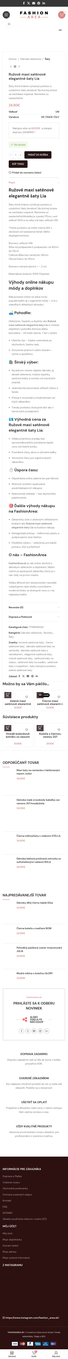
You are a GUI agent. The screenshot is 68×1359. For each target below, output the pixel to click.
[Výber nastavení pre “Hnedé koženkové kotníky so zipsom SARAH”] (7, 727)
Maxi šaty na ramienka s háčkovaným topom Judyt (38, 772)
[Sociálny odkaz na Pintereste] (38, 3)
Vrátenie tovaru (11, 1182)
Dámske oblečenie (30, 59)
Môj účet (7, 1233)
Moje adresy (9, 1251)
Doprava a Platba (12, 1176)
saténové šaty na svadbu (32, 662)
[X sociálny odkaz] (28, 3)
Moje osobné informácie (16, 1257)
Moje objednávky (12, 1239)
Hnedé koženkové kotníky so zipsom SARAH (18, 737)
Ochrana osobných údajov (17, 1194)
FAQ (5, 1206)
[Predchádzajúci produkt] (11, 67)
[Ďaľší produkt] (19, 67)
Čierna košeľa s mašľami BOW (34, 928)
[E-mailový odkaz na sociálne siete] (33, 3)
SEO (43, 1336)
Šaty (47, 59)
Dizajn (37, 1336)
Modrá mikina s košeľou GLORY (35, 973)
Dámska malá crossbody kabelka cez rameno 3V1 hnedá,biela (38, 801)
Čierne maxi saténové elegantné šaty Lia (50, 704)
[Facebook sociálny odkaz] (24, 3)
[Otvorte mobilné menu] (6, 14)
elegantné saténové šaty (38, 654)
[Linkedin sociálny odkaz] (43, 3)
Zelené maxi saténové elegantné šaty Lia (18, 704)
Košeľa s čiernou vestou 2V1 (50, 735)
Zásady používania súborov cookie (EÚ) (25, 1218)
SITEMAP (7, 1212)
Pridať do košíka (38, 154)
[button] (7, 694)
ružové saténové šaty (20, 658)
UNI (57, 111)
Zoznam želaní (10, 1245)
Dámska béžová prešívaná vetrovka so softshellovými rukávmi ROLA (39, 860)
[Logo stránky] (34, 14)
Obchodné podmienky (15, 1188)
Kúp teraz (18, 164)
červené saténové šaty (31, 642)
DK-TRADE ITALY (50, 117)
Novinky (48, 633)
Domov (13, 59)
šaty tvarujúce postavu (43, 666)
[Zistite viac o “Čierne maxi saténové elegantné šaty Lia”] (40, 694)
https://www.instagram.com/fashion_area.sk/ (32, 1317)
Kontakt (7, 1200)
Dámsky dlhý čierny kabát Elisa (35, 902)
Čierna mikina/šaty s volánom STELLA (39, 835)
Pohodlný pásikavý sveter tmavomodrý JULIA (39, 949)
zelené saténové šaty (20, 670)
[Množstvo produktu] (15, 155)
